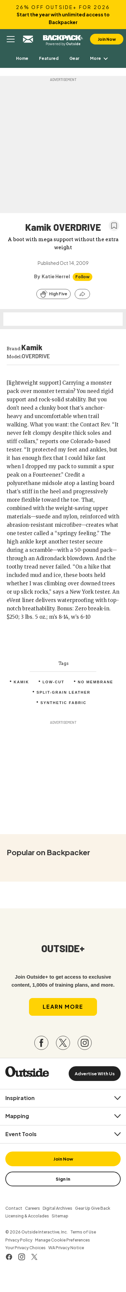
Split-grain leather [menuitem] (63, 692)
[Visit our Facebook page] (41, 1043)
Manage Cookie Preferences (62, 1240)
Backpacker (63, 36)
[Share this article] (82, 294)
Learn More (63, 1006)
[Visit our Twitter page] (63, 1043)
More (100, 58)
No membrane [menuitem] (95, 682)
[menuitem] (22, 58)
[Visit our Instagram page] (85, 1043)
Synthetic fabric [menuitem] (63, 703)
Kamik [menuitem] (21, 682)
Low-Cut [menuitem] (53, 682)
